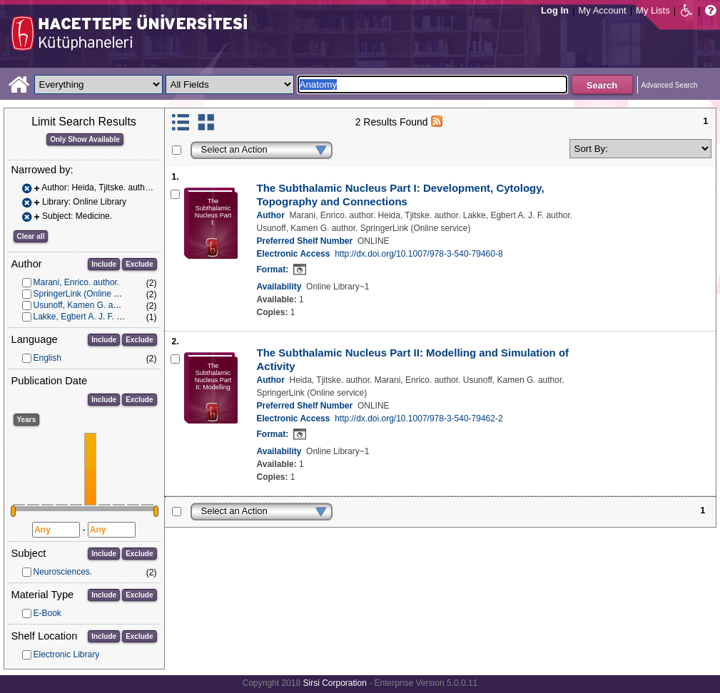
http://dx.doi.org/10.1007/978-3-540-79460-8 (419, 254)
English (47, 358)
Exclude (139, 264)
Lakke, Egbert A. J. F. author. (88, 317)
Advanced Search (670, 85)
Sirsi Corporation (334, 683)
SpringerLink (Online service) (89, 294)
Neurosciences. (63, 572)
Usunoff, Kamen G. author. (84, 305)
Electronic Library (67, 654)
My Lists (653, 10)
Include (103, 264)
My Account (602, 10)
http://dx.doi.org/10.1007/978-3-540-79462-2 (419, 418)
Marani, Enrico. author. (77, 282)
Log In (555, 10)
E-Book (47, 613)
